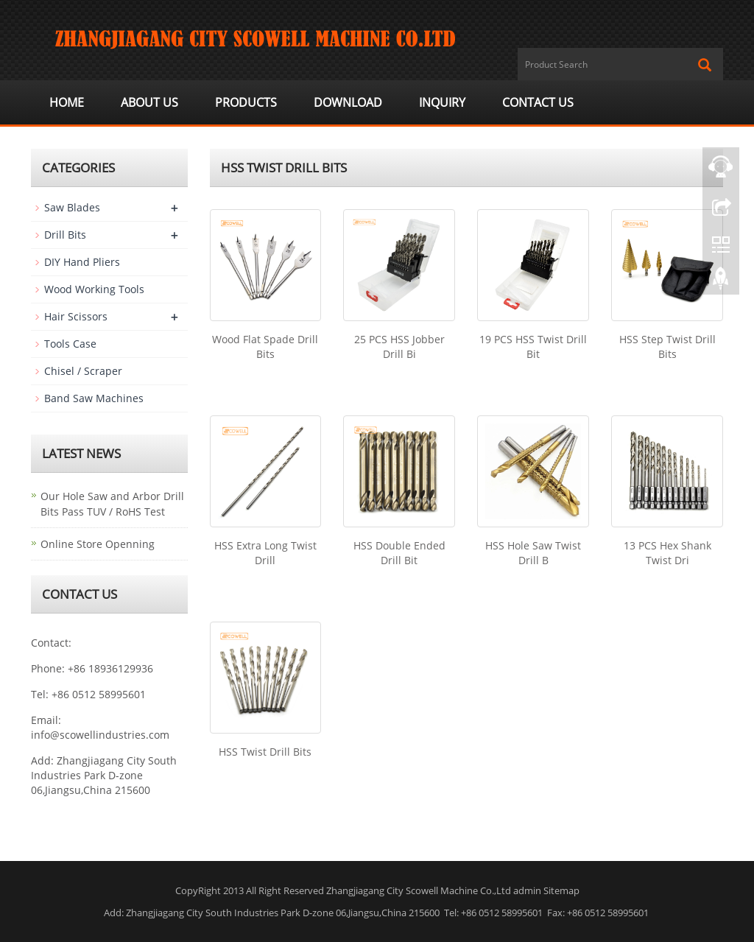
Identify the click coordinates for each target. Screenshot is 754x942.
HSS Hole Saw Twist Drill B (533, 552)
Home (66, 102)
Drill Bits (65, 235)
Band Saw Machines (94, 398)
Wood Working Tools (94, 289)
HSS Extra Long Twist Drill (265, 552)
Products (246, 102)
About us (149, 102)
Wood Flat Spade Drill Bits (265, 346)
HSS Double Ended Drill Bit (399, 552)
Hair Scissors (76, 316)
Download (348, 102)
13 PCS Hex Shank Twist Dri (667, 552)
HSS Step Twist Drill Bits (667, 346)
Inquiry (442, 102)
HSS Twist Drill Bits (265, 752)
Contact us (538, 102)
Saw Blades (72, 207)
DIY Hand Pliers (82, 262)
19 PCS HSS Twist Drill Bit (533, 346)
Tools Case (70, 344)
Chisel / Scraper (83, 371)
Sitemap (561, 890)
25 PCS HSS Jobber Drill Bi (399, 346)
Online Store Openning (97, 544)
